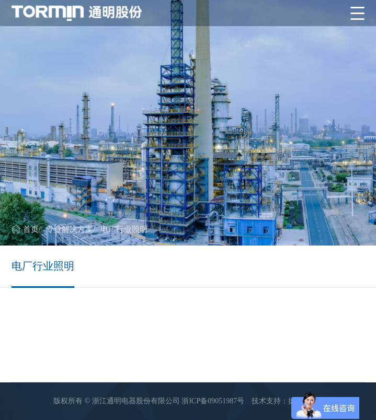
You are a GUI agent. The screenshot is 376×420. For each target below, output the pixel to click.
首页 (31, 229)
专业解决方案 (69, 229)
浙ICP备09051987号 (212, 401)
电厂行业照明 (123, 229)
